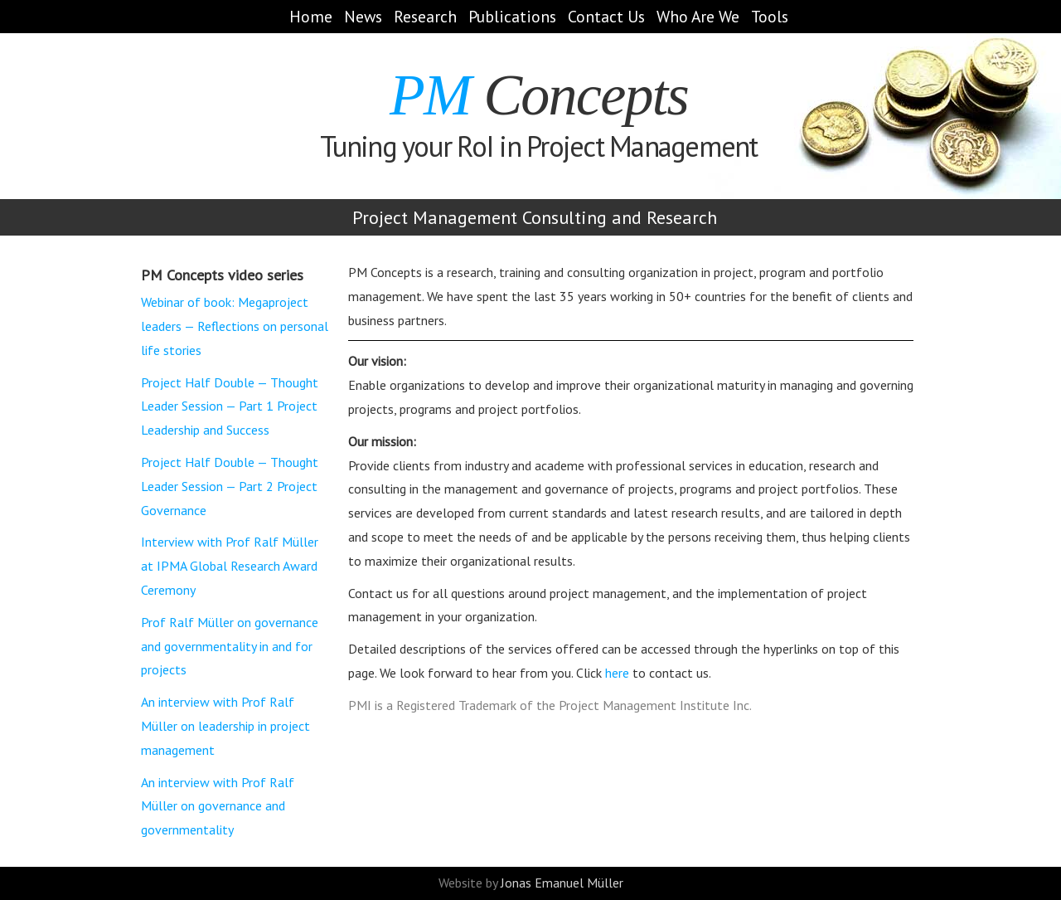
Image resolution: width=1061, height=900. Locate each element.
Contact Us (606, 16)
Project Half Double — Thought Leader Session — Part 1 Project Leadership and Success (229, 406)
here (617, 672)
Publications (512, 16)
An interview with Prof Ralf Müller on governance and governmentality (217, 806)
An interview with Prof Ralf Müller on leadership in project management (225, 725)
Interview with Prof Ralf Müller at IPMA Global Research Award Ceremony (229, 565)
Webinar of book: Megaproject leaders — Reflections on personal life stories (234, 326)
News (363, 16)
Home (310, 16)
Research (425, 16)
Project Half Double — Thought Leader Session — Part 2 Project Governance (229, 486)
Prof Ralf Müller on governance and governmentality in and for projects (229, 646)
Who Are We (697, 16)
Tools (769, 16)
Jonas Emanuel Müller (562, 882)
